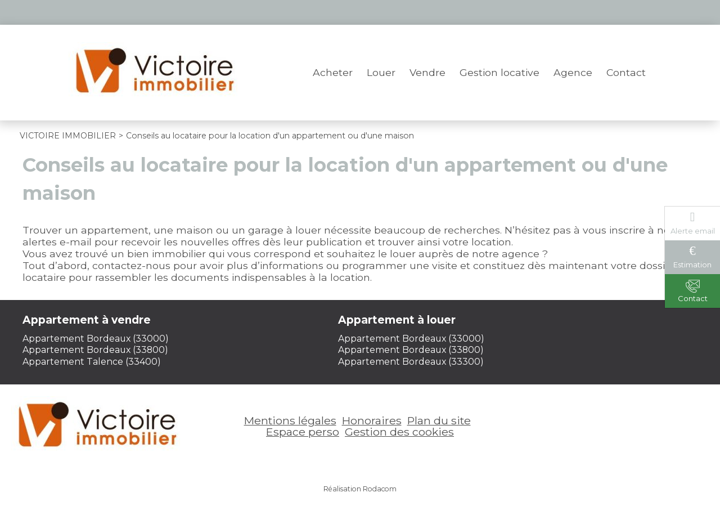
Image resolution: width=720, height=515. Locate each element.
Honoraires (372, 420)
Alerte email (692, 230)
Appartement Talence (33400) (91, 361)
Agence (573, 72)
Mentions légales (290, 420)
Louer (381, 72)
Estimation (692, 264)
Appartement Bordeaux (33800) (95, 349)
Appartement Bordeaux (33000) (95, 338)
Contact (626, 72)
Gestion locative (499, 72)
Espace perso (613, 12)
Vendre (428, 72)
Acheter (333, 72)
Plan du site (439, 420)
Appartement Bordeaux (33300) (411, 361)
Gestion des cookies (399, 431)
